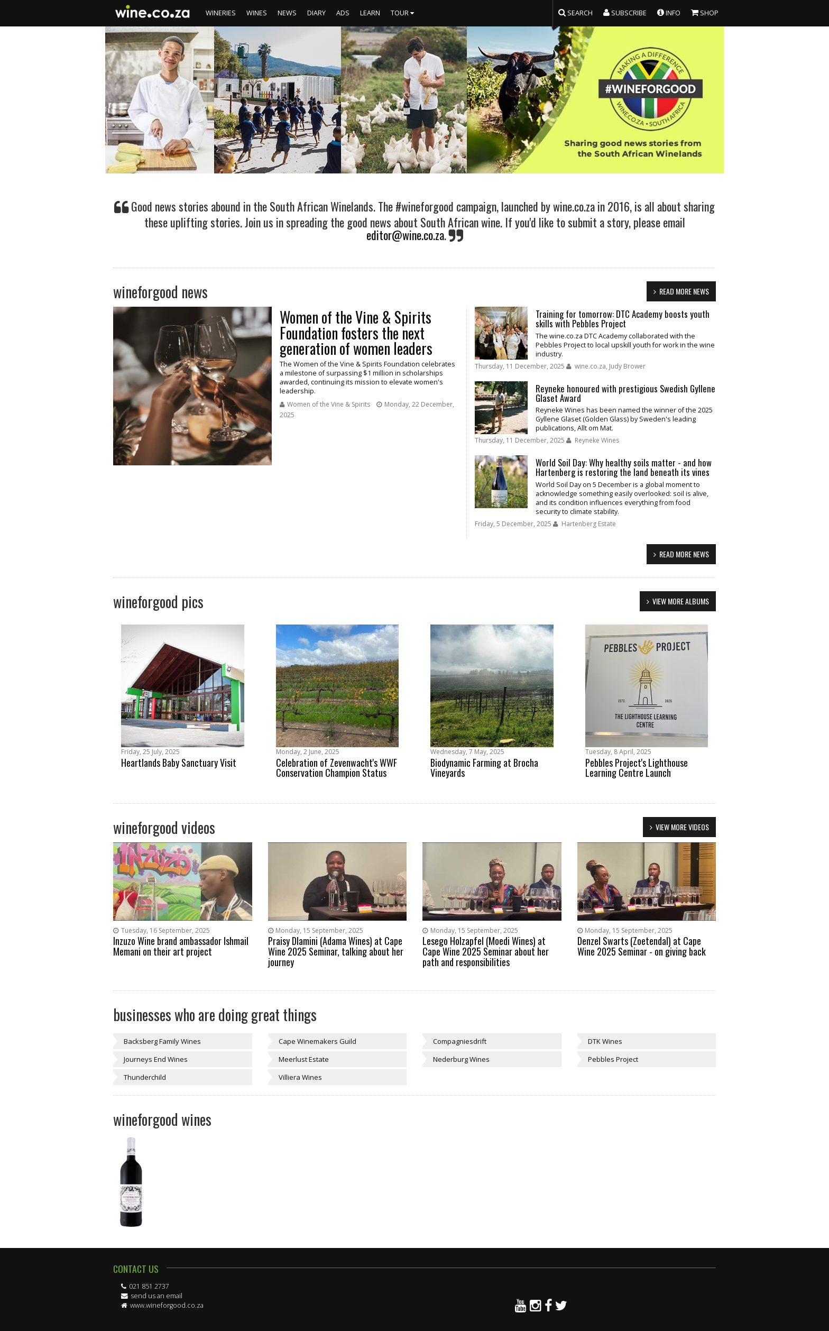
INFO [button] (668, 12)
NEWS (287, 12)
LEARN (370, 12)
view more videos (682, 826)
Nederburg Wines (461, 1059)
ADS (342, 12)
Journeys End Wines (156, 1059)
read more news (684, 291)
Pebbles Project (613, 1059)
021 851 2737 (149, 1286)
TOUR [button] (404, 12)
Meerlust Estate (304, 1059)
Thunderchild (145, 1077)
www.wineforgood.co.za (167, 1305)
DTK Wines (605, 1041)
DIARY (316, 12)
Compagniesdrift (459, 1041)
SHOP (705, 12)
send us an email (156, 1295)
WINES (256, 12)
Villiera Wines (300, 1077)
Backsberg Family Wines (162, 1041)
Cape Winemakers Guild (317, 1041)
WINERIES (221, 12)
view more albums (680, 601)
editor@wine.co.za (405, 234)
